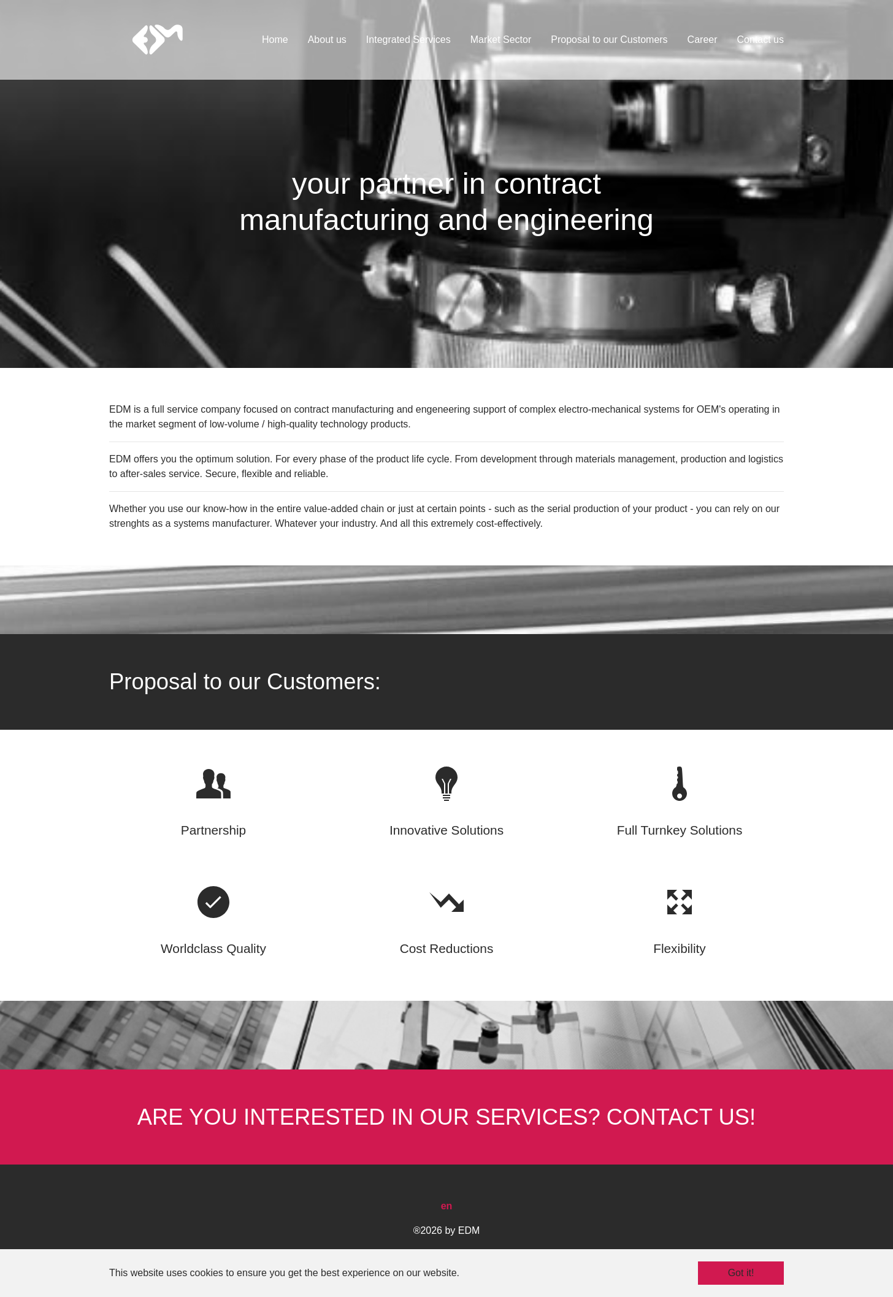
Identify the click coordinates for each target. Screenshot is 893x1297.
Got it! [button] (741, 1273)
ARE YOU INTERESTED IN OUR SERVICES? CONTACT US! (446, 1117)
